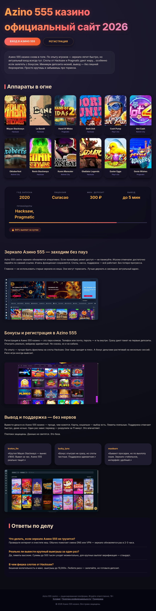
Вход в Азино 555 (22, 41)
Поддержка (98, 599)
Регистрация (58, 41)
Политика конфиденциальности (76, 599)
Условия (56, 599)
